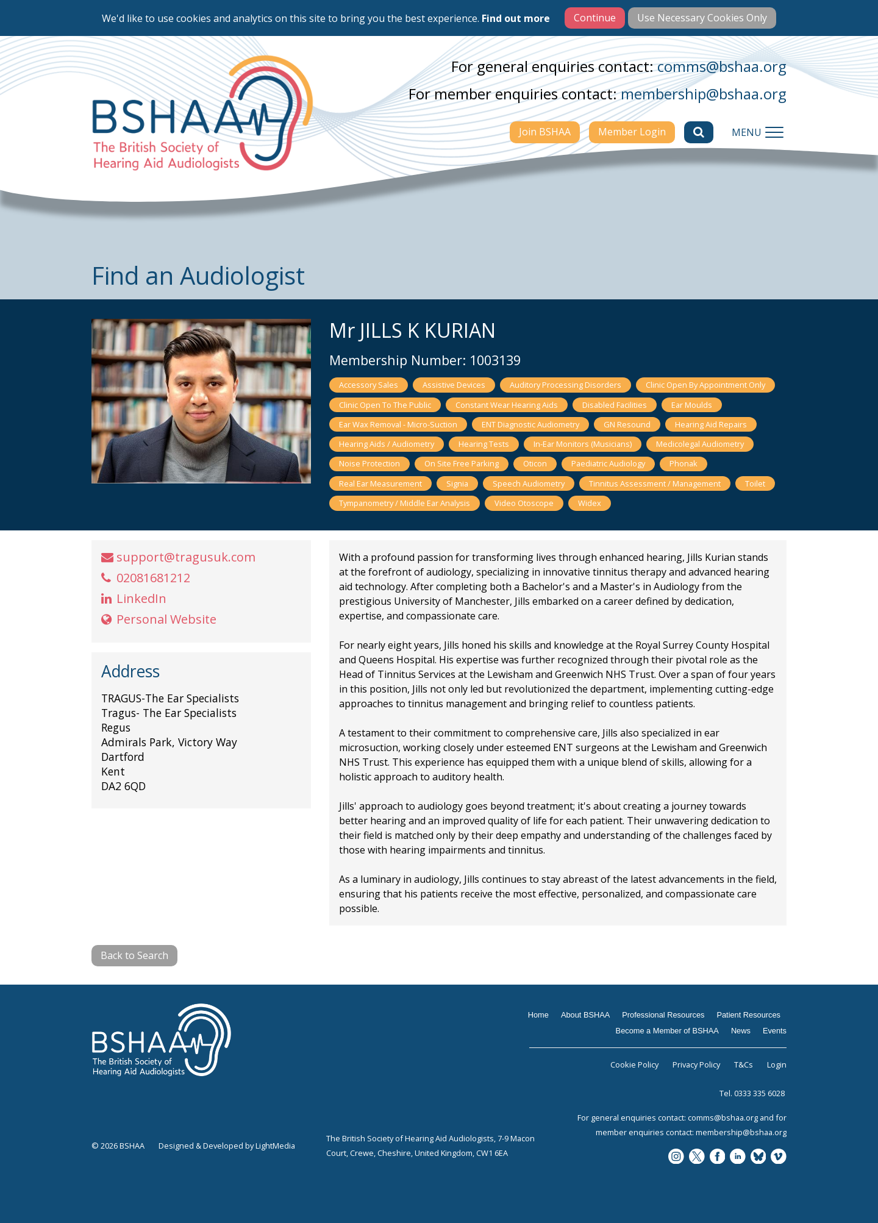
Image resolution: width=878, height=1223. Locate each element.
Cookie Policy (634, 1064)
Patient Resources (748, 1014)
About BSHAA (585, 1014)
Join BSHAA (545, 131)
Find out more (516, 18)
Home (538, 1014)
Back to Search (134, 955)
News (741, 1030)
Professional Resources (663, 1014)
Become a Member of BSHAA (667, 1030)
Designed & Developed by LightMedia (227, 1145)
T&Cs (743, 1064)
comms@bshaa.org (722, 66)
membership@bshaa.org (704, 94)
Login (777, 1064)
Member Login (632, 131)
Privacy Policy (696, 1064)
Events (775, 1030)
